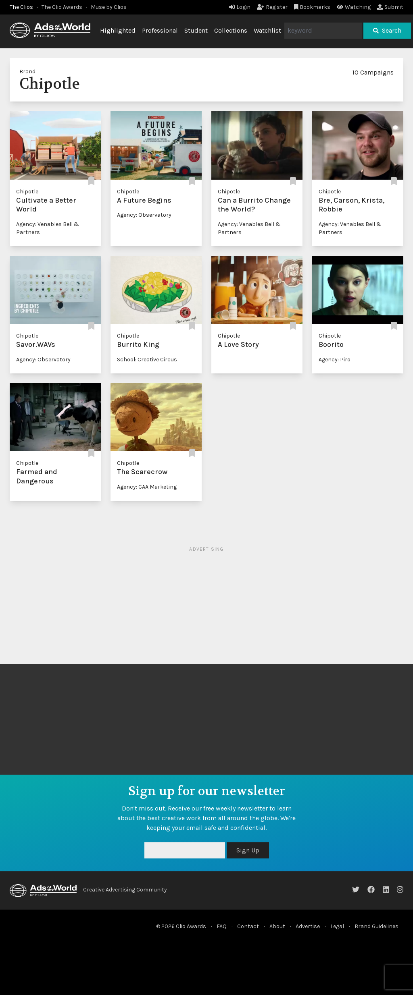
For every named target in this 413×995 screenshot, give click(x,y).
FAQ (222, 926)
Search (387, 30)
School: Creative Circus (147, 359)
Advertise (308, 926)
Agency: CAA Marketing (147, 486)
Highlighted (118, 30)
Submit (390, 7)
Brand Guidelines (376, 926)
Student (196, 30)
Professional (160, 30)
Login (239, 7)
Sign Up (247, 850)
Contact (248, 926)
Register (272, 7)
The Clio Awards (62, 7)
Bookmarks (312, 7)
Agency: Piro (334, 359)
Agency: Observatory (144, 214)
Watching (354, 7)
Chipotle (27, 191)
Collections (230, 30)
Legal (337, 926)
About (277, 926)
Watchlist (267, 30)
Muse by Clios (109, 7)
